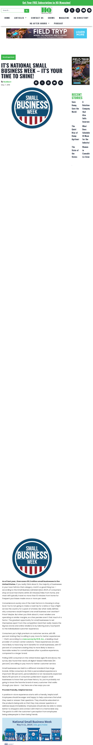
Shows (51, 17)
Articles (20, 18)
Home (7, 17)
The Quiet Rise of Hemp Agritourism (77, 133)
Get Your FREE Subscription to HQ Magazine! (46, 2)
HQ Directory (81, 17)
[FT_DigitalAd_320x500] (81, 71)
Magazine (64, 17)
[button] (36, 82)
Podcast (58, 23)
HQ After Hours (40, 23)
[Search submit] (26, 10)
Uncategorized (8, 57)
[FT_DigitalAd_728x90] (46, 33)
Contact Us (37, 17)
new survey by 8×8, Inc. (33, 639)
